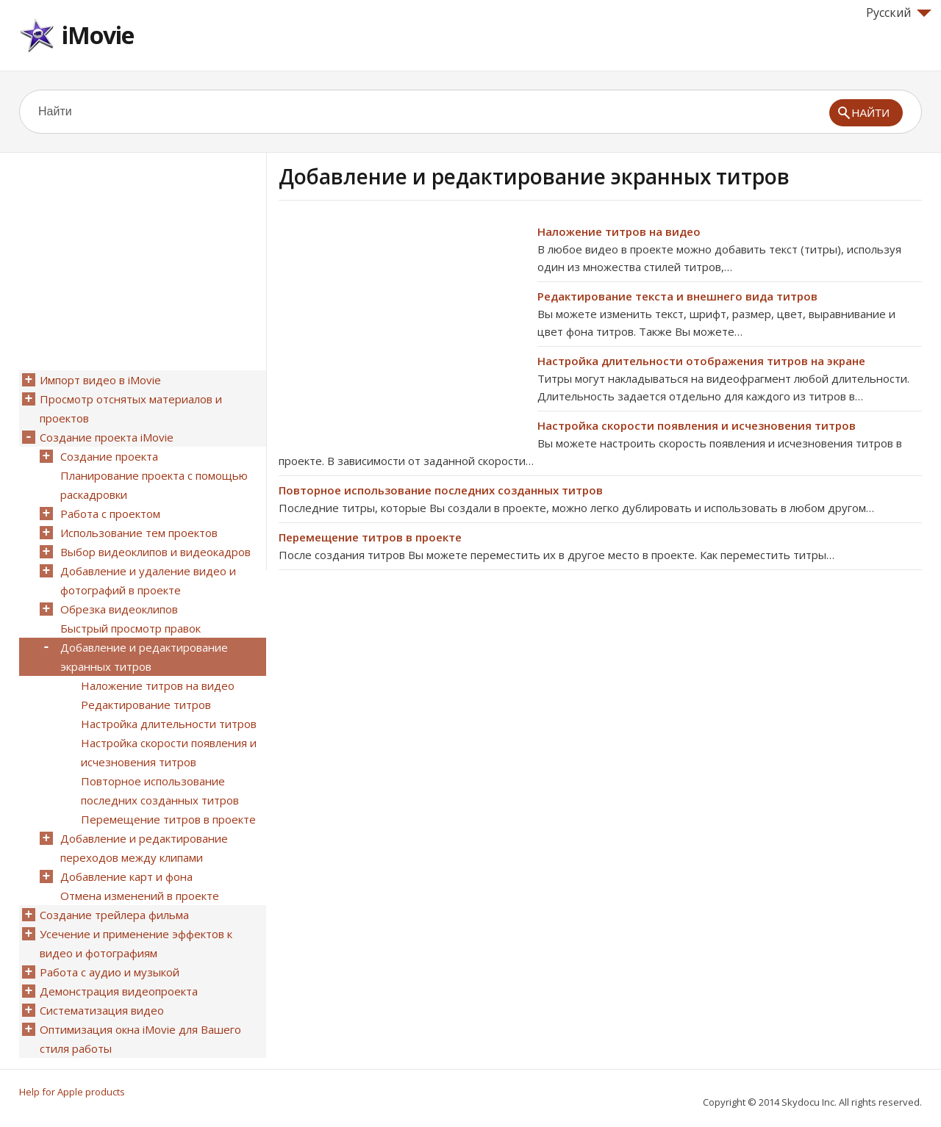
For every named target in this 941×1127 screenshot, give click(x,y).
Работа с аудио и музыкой (109, 972)
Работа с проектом (110, 513)
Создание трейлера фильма (114, 914)
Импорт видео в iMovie (100, 379)
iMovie (98, 35)
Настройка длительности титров (169, 723)
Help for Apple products (72, 1091)
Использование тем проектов (139, 532)
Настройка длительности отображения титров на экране (701, 360)
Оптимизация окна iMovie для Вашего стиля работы (140, 1039)
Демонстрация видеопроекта (119, 991)
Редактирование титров (146, 704)
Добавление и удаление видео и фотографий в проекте (148, 580)
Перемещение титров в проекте (370, 537)
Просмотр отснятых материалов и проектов (131, 408)
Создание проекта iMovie (106, 437)
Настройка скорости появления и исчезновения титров (696, 425)
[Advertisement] (402, 325)
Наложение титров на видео (619, 231)
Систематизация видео (102, 1010)
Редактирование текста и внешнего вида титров (677, 296)
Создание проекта (109, 456)
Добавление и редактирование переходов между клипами (144, 848)
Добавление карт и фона (126, 876)
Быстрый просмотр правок (130, 628)
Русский (898, 12)
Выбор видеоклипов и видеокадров (155, 551)
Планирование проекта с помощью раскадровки (154, 485)
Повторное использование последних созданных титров (441, 490)
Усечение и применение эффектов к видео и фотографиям (136, 943)
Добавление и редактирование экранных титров (144, 657)
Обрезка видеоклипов (119, 609)
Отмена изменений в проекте (139, 895)
